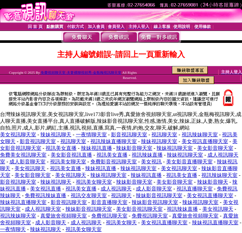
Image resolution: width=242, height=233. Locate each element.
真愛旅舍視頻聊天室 (63, 215)
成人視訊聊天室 (43, 209)
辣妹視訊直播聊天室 (23, 202)
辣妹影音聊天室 (134, 148)
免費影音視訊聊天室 (113, 161)
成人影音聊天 (50, 222)
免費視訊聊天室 (109, 215)
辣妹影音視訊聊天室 (159, 195)
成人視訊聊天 (116, 188)
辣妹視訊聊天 (55, 134)
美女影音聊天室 (215, 148)
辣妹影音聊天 (212, 182)
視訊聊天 (121, 195)
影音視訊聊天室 (129, 134)
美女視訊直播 (45, 188)
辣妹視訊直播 (96, 148)
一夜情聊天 (13, 229)
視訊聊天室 (164, 134)
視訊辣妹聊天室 (200, 134)
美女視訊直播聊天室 (205, 141)
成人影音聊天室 (27, 161)
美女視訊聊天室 (18, 134)
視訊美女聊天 (121, 222)
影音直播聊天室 (109, 202)
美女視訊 (151, 161)
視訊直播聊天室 (194, 188)
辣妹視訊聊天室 (159, 141)
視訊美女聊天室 (68, 161)
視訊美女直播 (60, 148)
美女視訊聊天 (30, 168)
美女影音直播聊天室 (189, 161)
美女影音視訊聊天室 (139, 209)
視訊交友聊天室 (89, 195)
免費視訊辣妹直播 (45, 195)
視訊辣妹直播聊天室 (113, 141)
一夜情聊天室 (91, 134)
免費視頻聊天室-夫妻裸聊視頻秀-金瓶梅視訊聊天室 (81, 72)
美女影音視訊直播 (71, 155)
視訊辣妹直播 (147, 155)
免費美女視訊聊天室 (23, 155)
